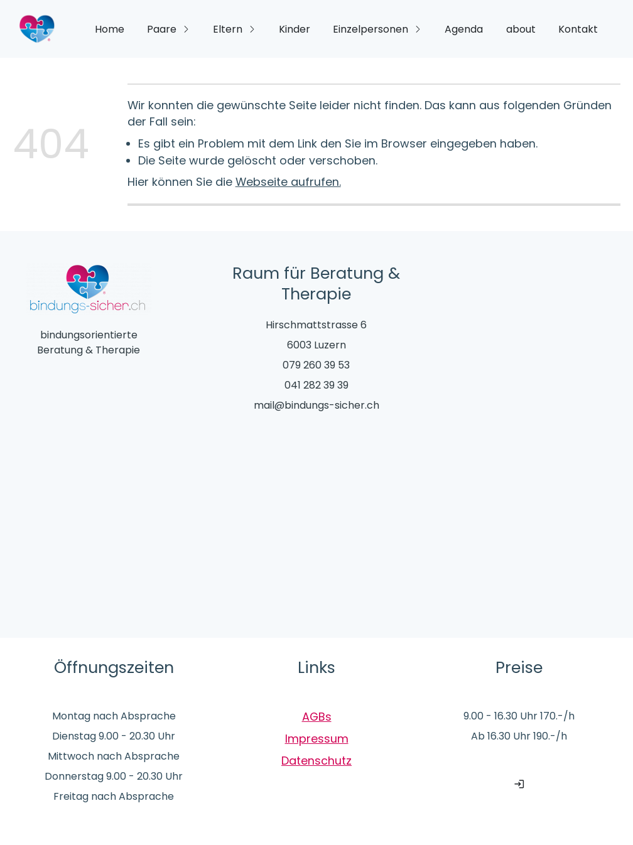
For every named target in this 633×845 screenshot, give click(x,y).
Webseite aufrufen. (288, 182)
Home (109, 29)
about (521, 29)
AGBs (317, 716)
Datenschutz (316, 760)
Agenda (464, 29)
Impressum (317, 738)
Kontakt (578, 29)
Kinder (294, 29)
